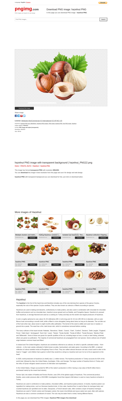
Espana (28, 2)
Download (32, 237)
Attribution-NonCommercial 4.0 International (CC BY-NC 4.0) (41, 121)
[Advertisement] (61, 36)
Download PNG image (24, 108)
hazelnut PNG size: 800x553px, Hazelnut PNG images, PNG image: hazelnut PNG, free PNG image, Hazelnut (48, 123)
